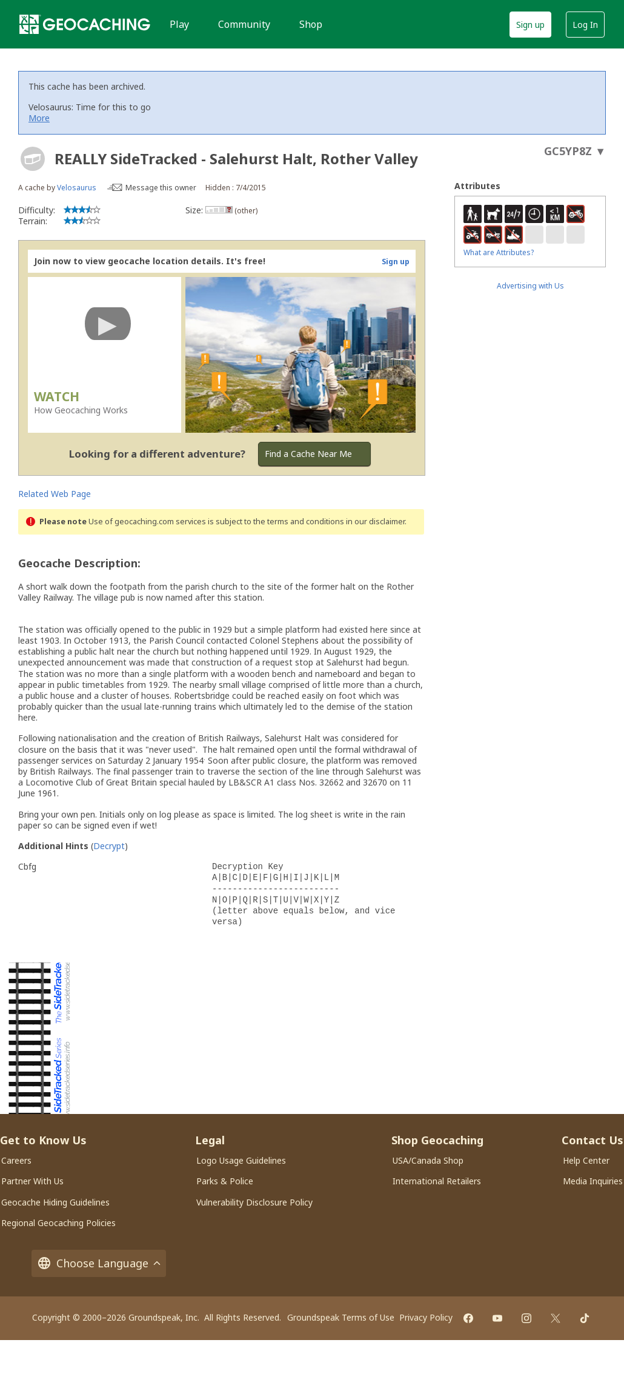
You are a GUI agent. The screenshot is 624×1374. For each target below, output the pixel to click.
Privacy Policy (426, 1317)
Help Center (586, 1160)
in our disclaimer (375, 521)
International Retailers (437, 1181)
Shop (310, 24)
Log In (585, 24)
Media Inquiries (593, 1181)
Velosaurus (76, 187)
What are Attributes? (498, 252)
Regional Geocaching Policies (58, 1223)
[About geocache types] (32, 158)
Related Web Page (54, 493)
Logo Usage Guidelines (241, 1160)
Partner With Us (32, 1181)
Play (179, 24)
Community (244, 24)
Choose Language (99, 1263)
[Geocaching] (84, 24)
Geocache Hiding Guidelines (55, 1202)
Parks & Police (224, 1181)
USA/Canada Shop (428, 1160)
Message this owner (160, 187)
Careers (16, 1160)
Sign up (530, 24)
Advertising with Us (530, 286)
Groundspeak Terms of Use (340, 1317)
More (39, 118)
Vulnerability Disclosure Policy (254, 1202)
